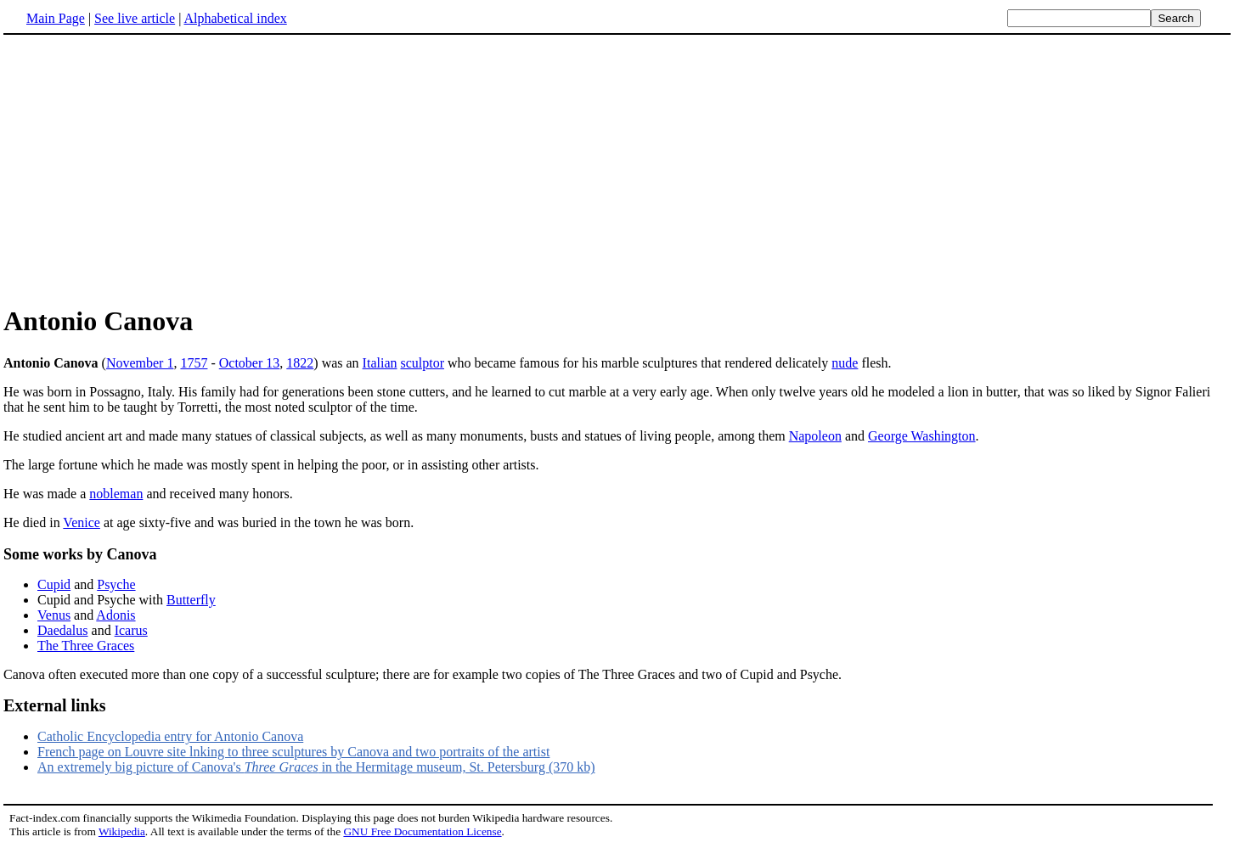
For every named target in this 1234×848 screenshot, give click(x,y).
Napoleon (815, 436)
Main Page (55, 18)
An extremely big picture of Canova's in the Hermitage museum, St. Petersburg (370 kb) (316, 767)
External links (54, 705)
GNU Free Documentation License (422, 831)
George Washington (922, 436)
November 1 (140, 363)
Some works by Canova (80, 554)
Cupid (53, 584)
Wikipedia (122, 831)
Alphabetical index (234, 18)
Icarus (131, 630)
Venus (53, 615)
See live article (134, 18)
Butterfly (191, 599)
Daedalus (62, 630)
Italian (380, 363)
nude (844, 363)
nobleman (116, 493)
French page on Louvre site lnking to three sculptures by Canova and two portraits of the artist (293, 751)
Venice (81, 522)
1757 (193, 363)
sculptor (422, 363)
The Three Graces (85, 645)
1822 (299, 363)
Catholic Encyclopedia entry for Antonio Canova (170, 736)
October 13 (249, 363)
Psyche (116, 584)
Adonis (115, 615)
